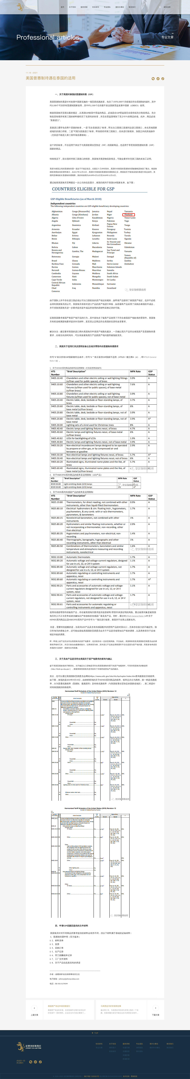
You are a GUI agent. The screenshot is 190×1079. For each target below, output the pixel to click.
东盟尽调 (126, 1048)
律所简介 (112, 1048)
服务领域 (84, 7)
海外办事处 (119, 7)
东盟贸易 (126, 1055)
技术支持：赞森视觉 (130, 1076)
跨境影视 (126, 1059)
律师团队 (139, 1048)
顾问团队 (139, 1051)
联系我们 (132, 7)
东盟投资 (126, 1051)
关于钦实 (72, 7)
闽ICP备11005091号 (91, 1076)
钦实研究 (95, 7)
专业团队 (107, 7)
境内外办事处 (155, 1048)
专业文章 (99, 1048)
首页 (62, 7)
